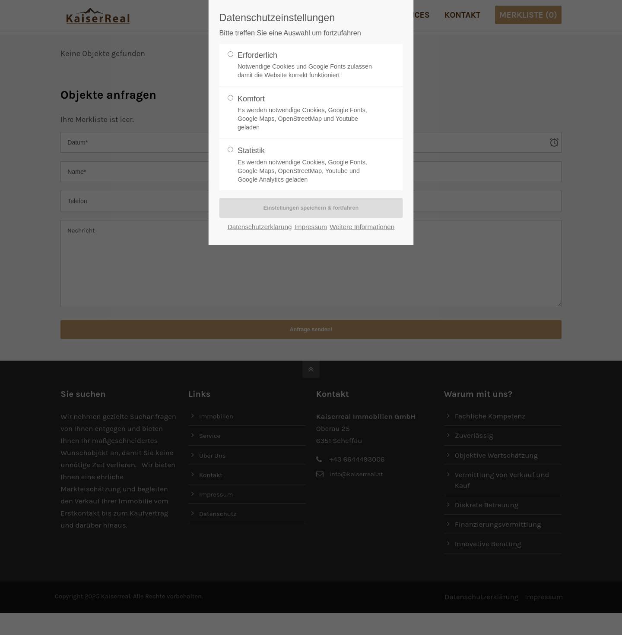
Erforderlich (308, 65)
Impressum (310, 227)
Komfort (308, 113)
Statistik (308, 165)
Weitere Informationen (362, 227)
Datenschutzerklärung (260, 227)
